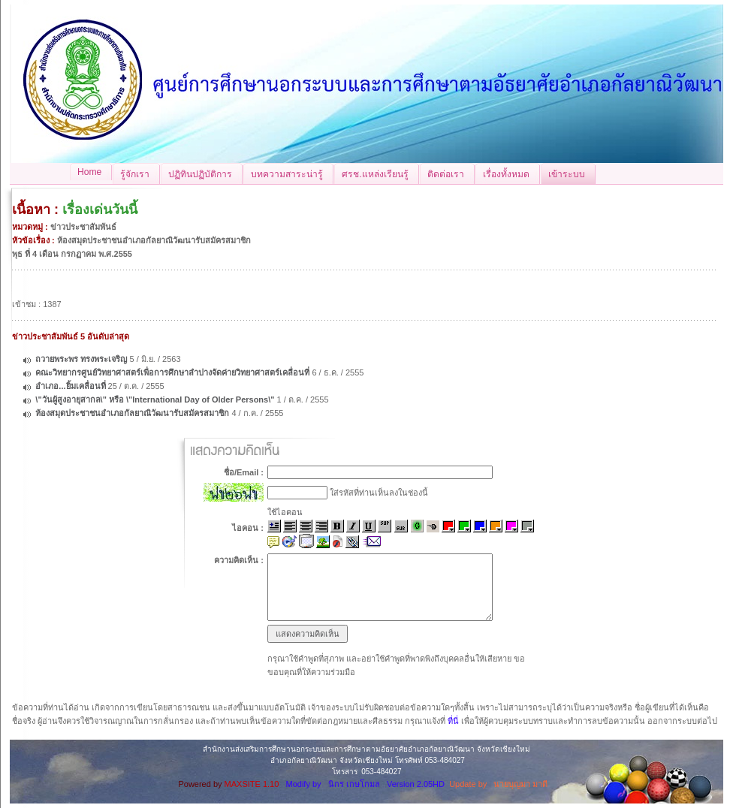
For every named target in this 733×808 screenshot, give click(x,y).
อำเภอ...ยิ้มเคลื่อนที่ (70, 385)
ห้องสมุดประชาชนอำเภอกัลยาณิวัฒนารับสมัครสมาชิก (132, 413)
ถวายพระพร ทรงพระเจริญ (81, 358)
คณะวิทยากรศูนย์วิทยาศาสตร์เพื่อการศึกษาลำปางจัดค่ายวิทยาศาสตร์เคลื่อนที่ (173, 372)
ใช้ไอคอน (285, 512)
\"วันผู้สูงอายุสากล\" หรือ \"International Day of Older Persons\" (155, 399)
